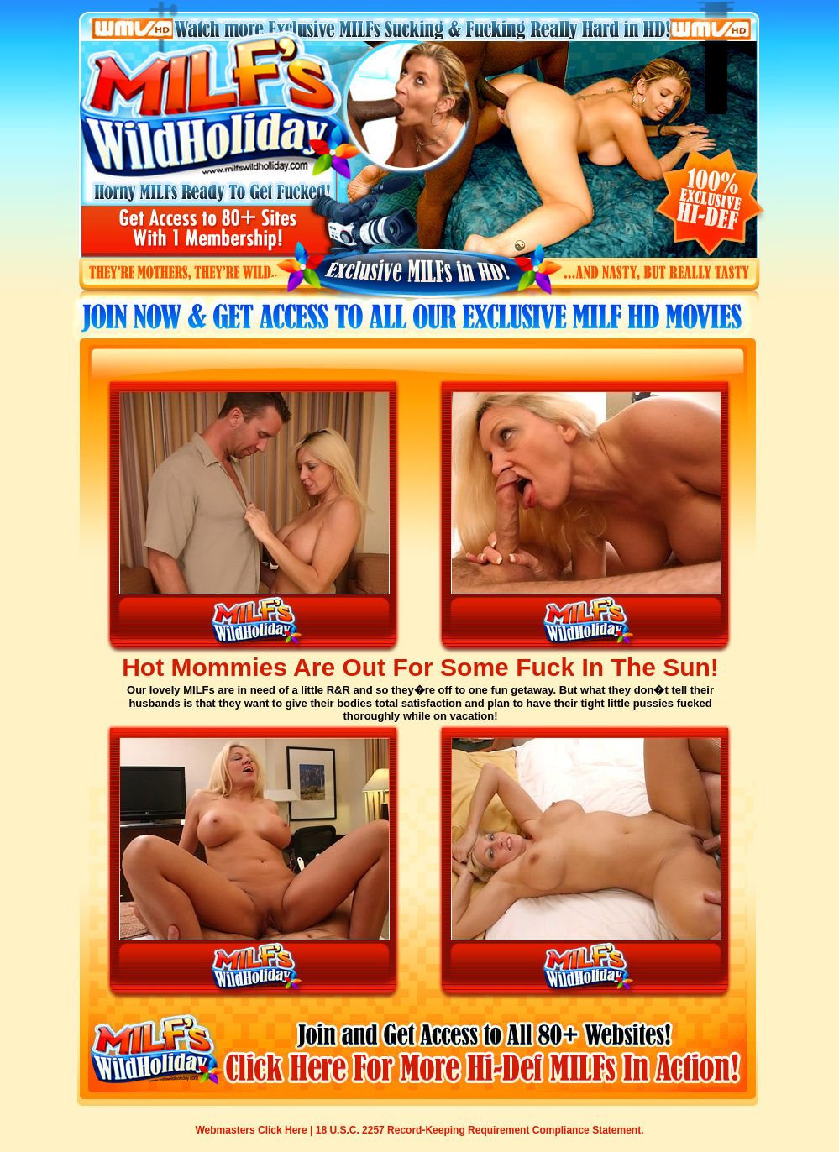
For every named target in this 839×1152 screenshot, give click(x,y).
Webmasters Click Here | (256, 1130)
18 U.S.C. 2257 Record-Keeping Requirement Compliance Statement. (480, 1130)
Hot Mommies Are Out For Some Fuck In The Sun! (420, 667)
